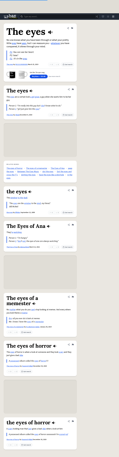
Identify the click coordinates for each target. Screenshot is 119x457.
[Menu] (113, 16)
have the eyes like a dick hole (51, 174)
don (42, 105)
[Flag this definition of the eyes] (73, 190)
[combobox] (59, 16)
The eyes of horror (15, 168)
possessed (14, 360)
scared (62, 434)
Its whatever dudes (33, 327)
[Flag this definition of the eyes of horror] (73, 421)
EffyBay (17, 212)
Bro (10, 318)
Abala (17, 115)
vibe (21, 355)
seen (24, 43)
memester (39, 321)
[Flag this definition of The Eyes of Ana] (73, 225)
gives (37, 96)
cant (33, 309)
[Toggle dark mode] (108, 16)
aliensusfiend (24, 247)
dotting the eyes (28, 174)
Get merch (67, 64)
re (12, 232)
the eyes (10, 212)
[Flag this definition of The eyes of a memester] (73, 297)
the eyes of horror (13, 439)
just (30, 428)
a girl (32, 96)
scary (61, 352)
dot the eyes (47, 171)
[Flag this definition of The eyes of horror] (73, 344)
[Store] (103, 16)
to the (20, 197)
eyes (14, 43)
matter (13, 309)
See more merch (54, 76)
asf (66, 434)
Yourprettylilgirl (27, 366)
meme (24, 312)
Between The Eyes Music (28, 171)
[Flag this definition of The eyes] (72, 28)
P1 (11, 52)
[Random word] (96, 16)
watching (18, 232)
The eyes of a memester (36, 168)
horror (43, 360)
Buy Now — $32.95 (38, 76)
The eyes (10, 64)
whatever (55, 43)
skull (25, 197)
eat (24, 241)
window (13, 197)
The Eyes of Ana (57, 168)
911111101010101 (21, 64)
